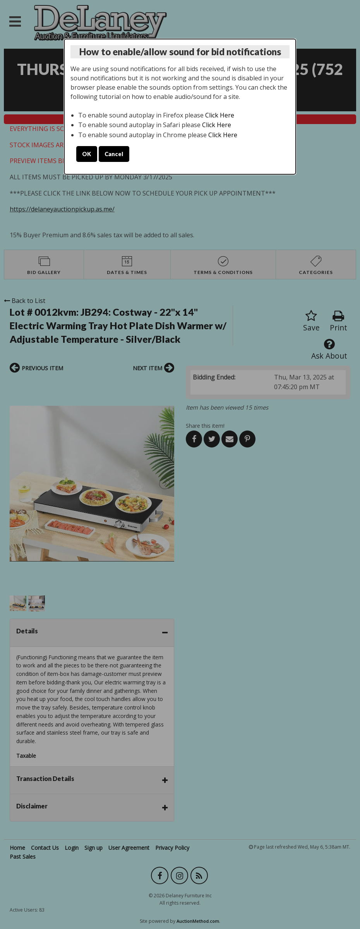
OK (86, 154)
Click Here (219, 115)
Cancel (114, 154)
